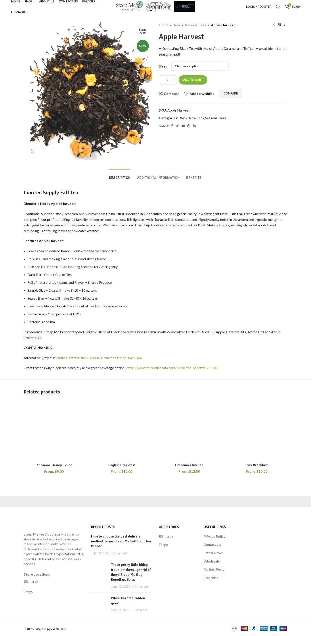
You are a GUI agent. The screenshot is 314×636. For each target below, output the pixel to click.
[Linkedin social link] (194, 126)
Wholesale (212, 561)
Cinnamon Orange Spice (54, 465)
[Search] (278, 6)
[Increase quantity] (173, 80)
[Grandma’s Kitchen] (189, 430)
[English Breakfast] (121, 430)
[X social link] (177, 126)
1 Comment (119, 553)
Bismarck (31, 581)
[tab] (119, 175)
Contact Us (212, 544)
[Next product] (284, 25)
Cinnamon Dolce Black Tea (121, 358)
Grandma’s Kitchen (189, 465)
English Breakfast (121, 465)
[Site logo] (155, 6)
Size (162, 66)
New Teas (196, 118)
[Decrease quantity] (161, 80)
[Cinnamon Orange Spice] (54, 430)
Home (163, 25)
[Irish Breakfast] (256, 430)
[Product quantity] (167, 80)
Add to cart (193, 79)
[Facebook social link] (171, 126)
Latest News (213, 553)
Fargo (28, 592)
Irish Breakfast (257, 465)
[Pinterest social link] (189, 126)
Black (183, 118)
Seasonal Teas (195, 25)
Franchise (211, 578)
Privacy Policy (214, 536)
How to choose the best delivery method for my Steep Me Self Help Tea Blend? (121, 541)
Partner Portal (214, 569)
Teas (176, 25)
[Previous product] (274, 25)
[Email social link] (183, 126)
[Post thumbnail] (99, 575)
